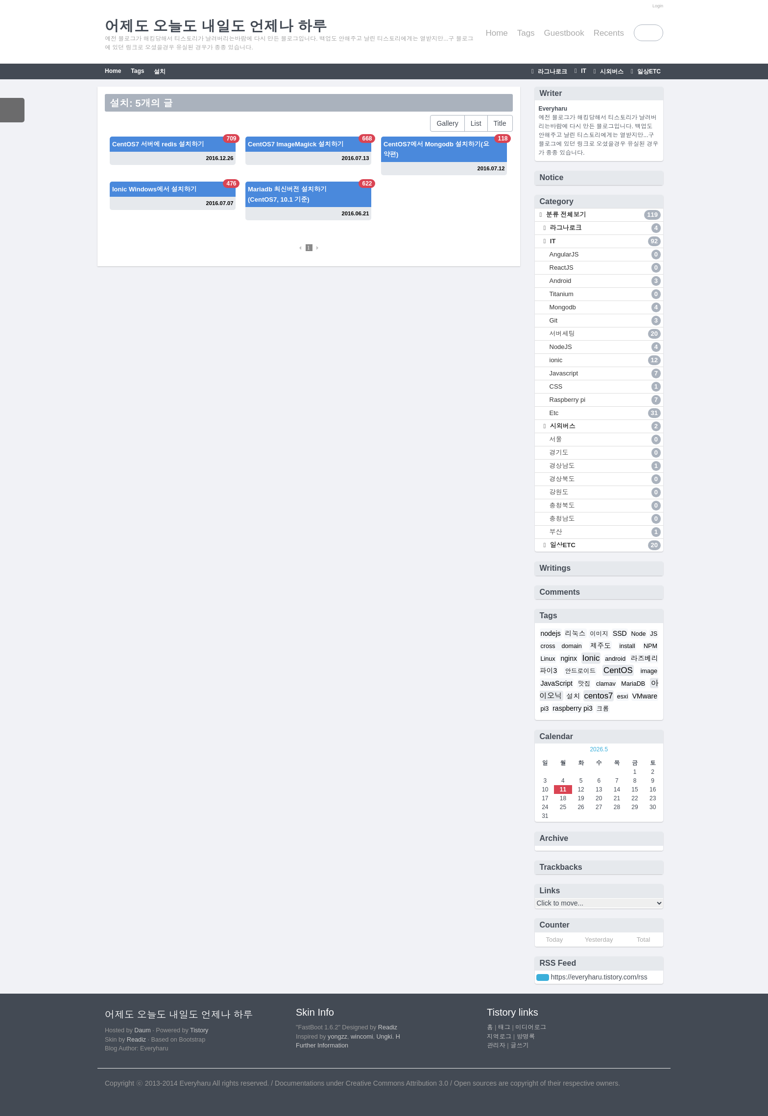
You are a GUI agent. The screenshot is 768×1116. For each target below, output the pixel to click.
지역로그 (499, 1036)
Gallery (447, 123)
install (627, 646)
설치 (160, 71)
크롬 (603, 708)
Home (496, 33)
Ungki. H (388, 1036)
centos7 (598, 695)
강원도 (605, 492)
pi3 (545, 708)
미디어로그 (530, 1027)
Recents (609, 33)
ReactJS (605, 268)
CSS (605, 387)
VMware (644, 696)
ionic (605, 360)
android (615, 658)
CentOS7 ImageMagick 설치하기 (296, 144)
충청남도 (605, 519)
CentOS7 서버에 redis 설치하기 (158, 144)
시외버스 (611, 71)
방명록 (526, 1036)
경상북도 (605, 479)
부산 (605, 532)
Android (605, 281)
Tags (526, 33)
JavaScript (557, 683)
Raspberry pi (605, 400)
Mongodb (605, 307)
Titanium (605, 294)
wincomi (362, 1036)
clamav (606, 683)
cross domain (561, 646)
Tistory (199, 1030)
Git (605, 321)
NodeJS (605, 347)
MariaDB (633, 683)
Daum (142, 1030)
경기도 (605, 453)
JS (653, 633)
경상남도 (605, 466)
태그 (504, 1027)
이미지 (599, 633)
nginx (568, 658)
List (476, 123)
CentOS (618, 670)
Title (500, 123)
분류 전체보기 (602, 215)
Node (638, 633)
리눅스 (575, 633)
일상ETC (648, 71)
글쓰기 (519, 1045)
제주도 (600, 646)
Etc (605, 413)
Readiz (136, 1039)
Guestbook (564, 33)
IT (582, 71)
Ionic (591, 658)
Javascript (605, 373)
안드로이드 (580, 671)
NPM (650, 646)
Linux (548, 658)
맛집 (584, 683)
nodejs (551, 633)
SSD (620, 633)
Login (657, 5)
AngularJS (605, 254)
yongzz (337, 1036)
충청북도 (605, 506)
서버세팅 (605, 334)
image (649, 671)
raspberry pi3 (572, 708)
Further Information (322, 1045)
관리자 (496, 1045)
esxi (622, 696)
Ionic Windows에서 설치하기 (154, 189)
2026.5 (599, 749)
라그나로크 (551, 71)
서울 (605, 439)
